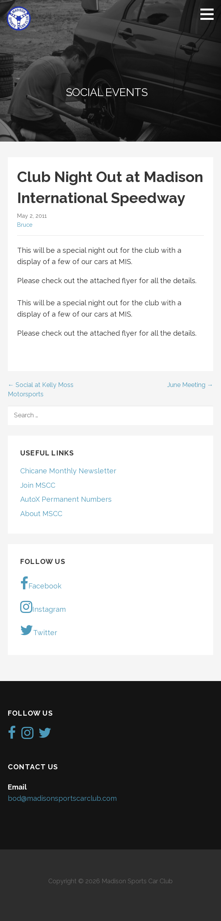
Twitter (38, 630)
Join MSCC (37, 485)
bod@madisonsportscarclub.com (62, 798)
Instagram (43, 607)
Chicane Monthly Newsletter (68, 471)
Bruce (25, 224)
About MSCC (41, 514)
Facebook (40, 583)
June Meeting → (190, 385)
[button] (209, 14)
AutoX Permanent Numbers (66, 499)
